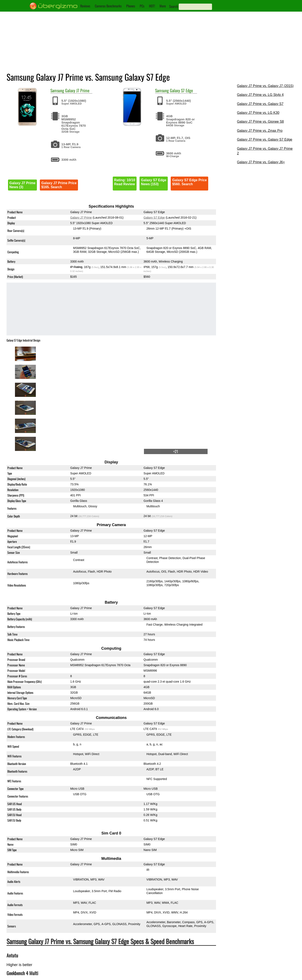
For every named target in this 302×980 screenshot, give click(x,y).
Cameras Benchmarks (108, 5)
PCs (142, 5)
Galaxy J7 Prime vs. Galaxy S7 (260, 104)
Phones (130, 5)
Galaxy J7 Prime (77, 90)
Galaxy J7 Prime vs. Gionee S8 (260, 121)
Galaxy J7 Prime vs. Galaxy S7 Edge (264, 139)
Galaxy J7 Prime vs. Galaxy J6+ (261, 162)
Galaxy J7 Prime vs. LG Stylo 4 (260, 95)
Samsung (57, 90)
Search (173, 6)
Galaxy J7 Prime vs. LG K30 (258, 112)
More (163, 5)
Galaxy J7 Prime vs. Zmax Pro (259, 130)
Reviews (85, 5)
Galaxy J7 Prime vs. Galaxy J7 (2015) (265, 86)
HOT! (152, 5)
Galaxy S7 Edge (181, 90)
